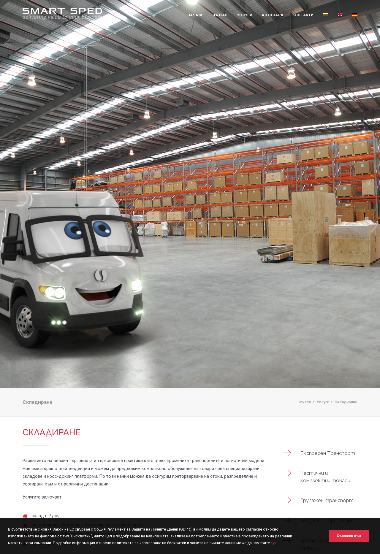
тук (274, 550)
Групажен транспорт (327, 494)
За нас (220, 15)
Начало (195, 15)
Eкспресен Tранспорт (327, 447)
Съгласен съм (349, 540)
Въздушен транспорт (327, 514)
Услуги (245, 15)
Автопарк (272, 15)
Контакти (303, 15)
